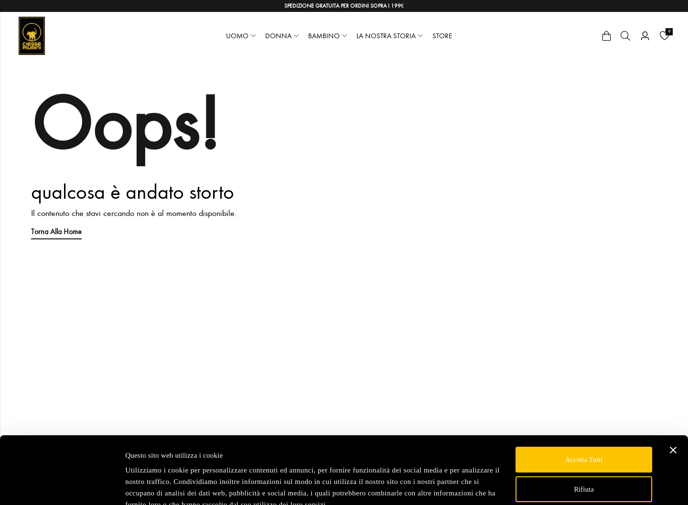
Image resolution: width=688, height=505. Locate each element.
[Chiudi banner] (673, 405)
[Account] (645, 36)
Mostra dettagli (147, 486)
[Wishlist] (664, 36)
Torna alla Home (56, 231)
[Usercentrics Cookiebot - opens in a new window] (62, 486)
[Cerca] (625, 36)
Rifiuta (584, 444)
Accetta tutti (583, 415)
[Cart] (606, 36)
